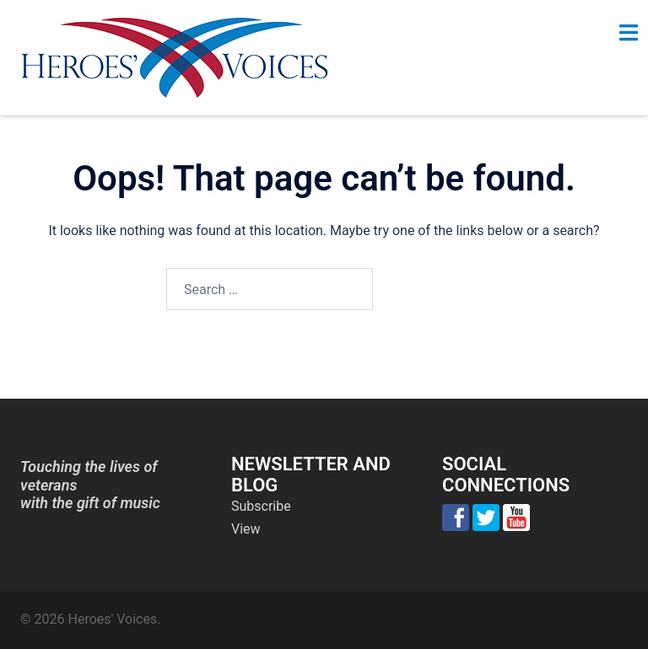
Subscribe (261, 506)
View (246, 529)
